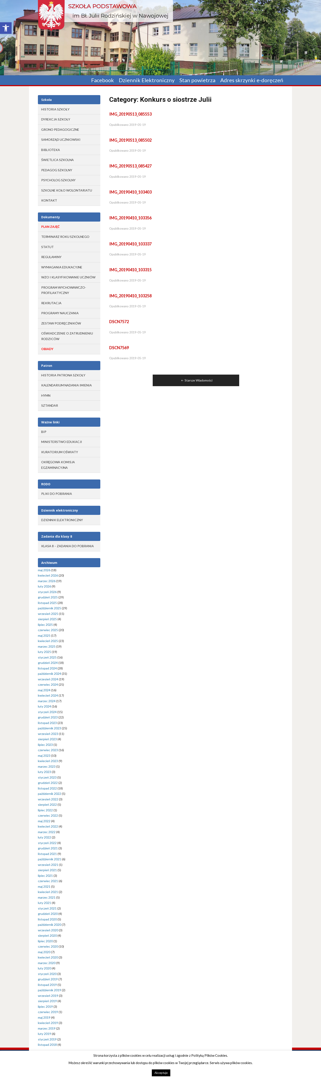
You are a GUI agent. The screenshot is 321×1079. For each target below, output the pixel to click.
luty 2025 (44, 652)
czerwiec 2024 (48, 684)
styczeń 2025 (47, 657)
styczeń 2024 (47, 712)
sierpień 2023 (47, 739)
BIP (43, 432)
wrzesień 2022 (48, 799)
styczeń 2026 (47, 592)
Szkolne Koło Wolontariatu (66, 190)
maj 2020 (44, 952)
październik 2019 (49, 990)
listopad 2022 (47, 788)
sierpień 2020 (47, 935)
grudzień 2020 (48, 914)
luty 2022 (44, 837)
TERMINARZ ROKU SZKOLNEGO (65, 237)
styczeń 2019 (47, 1039)
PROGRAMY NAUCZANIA (60, 313)
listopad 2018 (47, 1044)
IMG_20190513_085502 (130, 140)
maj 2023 (44, 755)
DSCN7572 (119, 321)
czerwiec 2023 (48, 750)
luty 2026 (44, 586)
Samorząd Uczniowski (60, 139)
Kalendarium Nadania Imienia (66, 385)
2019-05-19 (137, 124)
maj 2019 (44, 1017)
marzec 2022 (47, 832)
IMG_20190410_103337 (130, 243)
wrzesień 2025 (48, 614)
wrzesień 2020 (48, 930)
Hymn (45, 395)
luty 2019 (44, 1034)
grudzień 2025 (48, 597)
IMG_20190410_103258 (130, 295)
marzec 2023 (47, 766)
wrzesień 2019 (48, 995)
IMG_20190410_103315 (130, 269)
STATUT (47, 247)
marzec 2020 (47, 963)
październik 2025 (49, 608)
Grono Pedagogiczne (60, 129)
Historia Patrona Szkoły (63, 375)
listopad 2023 (47, 723)
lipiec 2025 (45, 624)
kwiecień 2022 (48, 826)
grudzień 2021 (48, 848)
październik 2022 (49, 793)
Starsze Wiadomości (196, 380)
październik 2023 (49, 728)
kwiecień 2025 (48, 641)
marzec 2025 (47, 646)
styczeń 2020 (47, 974)
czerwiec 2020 (48, 946)
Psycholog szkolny (58, 180)
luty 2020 (44, 968)
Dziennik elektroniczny (62, 520)
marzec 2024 (47, 701)
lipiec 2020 (45, 941)
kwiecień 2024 (48, 695)
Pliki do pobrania (56, 494)
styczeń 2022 (47, 843)
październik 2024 (49, 673)
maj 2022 (44, 821)
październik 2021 (49, 859)
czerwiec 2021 (48, 881)
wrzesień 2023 (48, 734)
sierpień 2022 (47, 804)
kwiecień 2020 (48, 957)
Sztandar (49, 405)
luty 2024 (44, 706)
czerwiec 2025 (48, 630)
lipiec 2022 (45, 810)
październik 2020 (49, 924)
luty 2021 (44, 903)
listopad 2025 (47, 603)
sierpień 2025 (47, 619)
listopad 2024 (47, 668)
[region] (160, 37)
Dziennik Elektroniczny (147, 80)
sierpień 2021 (47, 870)
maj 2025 (44, 635)
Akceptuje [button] (161, 1073)
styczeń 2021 (47, 908)
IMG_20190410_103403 (130, 192)
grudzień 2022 (48, 783)
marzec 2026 (47, 581)
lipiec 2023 (45, 745)
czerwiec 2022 (48, 815)
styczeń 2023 (47, 777)
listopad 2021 (47, 854)
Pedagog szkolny (56, 170)
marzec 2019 (47, 1028)
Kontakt (49, 200)
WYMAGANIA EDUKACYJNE (61, 267)
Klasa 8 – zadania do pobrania (67, 546)
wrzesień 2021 (48, 865)
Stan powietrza (197, 80)
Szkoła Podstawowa (102, 6)
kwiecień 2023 (48, 761)
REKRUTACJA (51, 303)
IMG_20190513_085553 (130, 114)
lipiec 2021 (45, 875)
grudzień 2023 (48, 717)
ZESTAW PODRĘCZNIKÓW (61, 323)
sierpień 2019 (47, 1001)
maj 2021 (44, 886)
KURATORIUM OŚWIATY (59, 452)
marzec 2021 (47, 897)
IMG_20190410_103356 (130, 217)
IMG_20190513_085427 (130, 165)
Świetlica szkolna (57, 160)
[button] (6, 28)
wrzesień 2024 (48, 679)
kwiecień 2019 (48, 1023)
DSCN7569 (119, 347)
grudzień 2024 (48, 663)
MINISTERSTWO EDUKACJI (61, 442)
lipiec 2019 (45, 1006)
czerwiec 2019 (48, 1012)
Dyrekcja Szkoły (55, 119)
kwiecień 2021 (48, 892)
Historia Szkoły (55, 109)
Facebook (102, 80)
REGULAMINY (51, 257)
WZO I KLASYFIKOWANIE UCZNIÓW (68, 277)
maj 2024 (44, 690)
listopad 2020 (47, 919)
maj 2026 (44, 570)
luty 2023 (44, 772)
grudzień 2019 (48, 979)
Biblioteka (50, 150)
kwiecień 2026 (48, 575)
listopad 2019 (47, 985)
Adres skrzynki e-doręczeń (251, 80)
